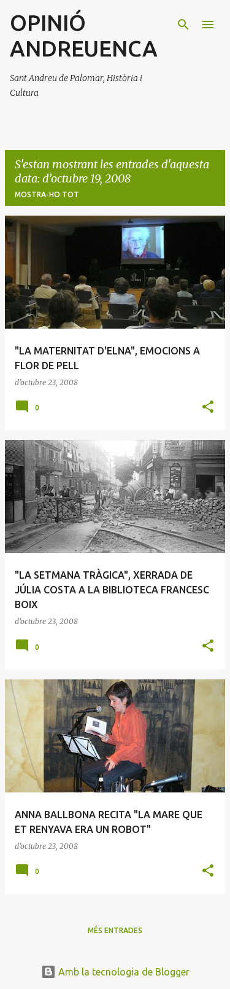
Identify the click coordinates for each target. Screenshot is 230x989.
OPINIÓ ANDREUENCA (84, 35)
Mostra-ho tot (47, 194)
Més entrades (115, 930)
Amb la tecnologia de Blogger (115, 971)
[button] (208, 407)
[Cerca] (183, 24)
